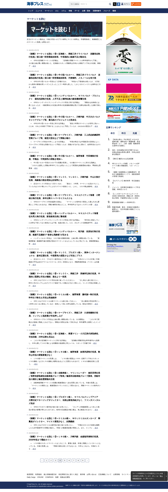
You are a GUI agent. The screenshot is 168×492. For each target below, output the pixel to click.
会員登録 (137, 4)
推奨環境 (30, 477)
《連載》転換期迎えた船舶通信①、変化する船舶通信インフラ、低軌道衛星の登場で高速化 (126, 174)
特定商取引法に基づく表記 (68, 477)
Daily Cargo (31, 480)
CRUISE (40, 480)
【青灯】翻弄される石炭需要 (122, 159)
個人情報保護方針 (49, 477)
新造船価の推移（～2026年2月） (124, 202)
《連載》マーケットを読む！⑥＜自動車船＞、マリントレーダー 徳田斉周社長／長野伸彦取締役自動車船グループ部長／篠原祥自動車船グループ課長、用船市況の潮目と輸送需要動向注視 (64, 379)
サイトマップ (126, 477)
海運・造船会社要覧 (62, 480)
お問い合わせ (91, 477)
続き (34, 66)
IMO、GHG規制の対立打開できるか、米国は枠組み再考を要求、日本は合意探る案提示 (126, 152)
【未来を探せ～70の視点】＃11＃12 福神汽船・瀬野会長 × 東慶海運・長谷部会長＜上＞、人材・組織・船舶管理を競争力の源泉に (126, 143)
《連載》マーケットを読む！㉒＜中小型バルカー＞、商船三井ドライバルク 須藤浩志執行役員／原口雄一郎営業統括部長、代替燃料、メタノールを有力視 (65, 78)
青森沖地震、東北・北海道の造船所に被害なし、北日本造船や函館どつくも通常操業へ (126, 209)
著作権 (82, 477)
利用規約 (38, 477)
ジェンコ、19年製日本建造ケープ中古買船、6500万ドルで (126, 188)
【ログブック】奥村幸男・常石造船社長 (126, 182)
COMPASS (49, 480)
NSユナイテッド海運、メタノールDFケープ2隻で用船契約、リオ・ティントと (125, 166)
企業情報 (116, 477)
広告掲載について (104, 477)
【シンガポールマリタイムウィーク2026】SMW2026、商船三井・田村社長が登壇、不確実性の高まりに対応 (126, 196)
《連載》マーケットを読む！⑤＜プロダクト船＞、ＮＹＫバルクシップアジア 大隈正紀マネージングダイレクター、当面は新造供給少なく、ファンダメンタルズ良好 (64, 403)
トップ (30, 11)
